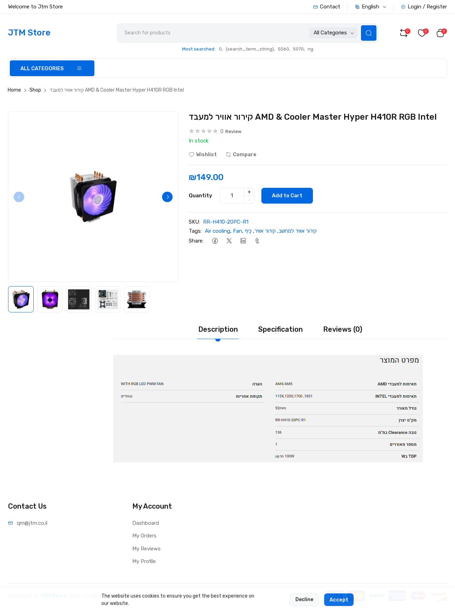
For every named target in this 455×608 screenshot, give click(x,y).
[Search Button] (368, 33)
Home (14, 90)
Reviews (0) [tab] (342, 329)
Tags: (195, 231)
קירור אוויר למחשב (298, 231)
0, (221, 49)
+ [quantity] (249, 192)
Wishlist (203, 154)
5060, (284, 49)
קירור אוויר (265, 231)
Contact (326, 7)
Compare (241, 154)
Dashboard (145, 523)
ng (310, 49)
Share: (196, 241)
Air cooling (217, 231)
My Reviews (146, 549)
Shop (35, 90)
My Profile (144, 561)
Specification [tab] (280, 329)
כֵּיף (248, 231)
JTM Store (53, 596)
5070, (299, 49)
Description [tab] (218, 329)
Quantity (200, 195)
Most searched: (198, 49)
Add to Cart (287, 195)
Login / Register (424, 7)
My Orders (144, 536)
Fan (237, 231)
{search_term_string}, (250, 49)
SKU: (194, 222)
